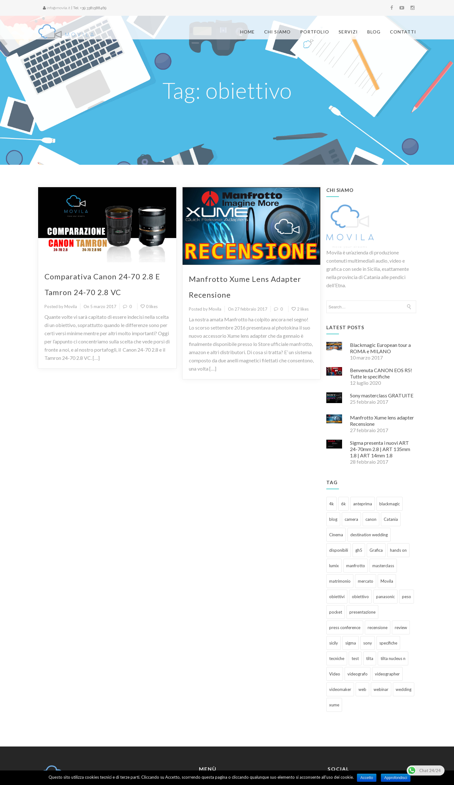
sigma (350, 602)
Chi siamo (277, 31)
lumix (334, 524)
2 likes (300, 268)
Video (334, 633)
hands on (398, 509)
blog (333, 478)
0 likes (149, 265)
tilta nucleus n (393, 617)
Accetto (366, 778)
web (362, 648)
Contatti (403, 31)
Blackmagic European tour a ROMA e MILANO (380, 307)
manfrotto (355, 524)
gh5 (358, 509)
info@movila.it (58, 8)
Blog (374, 31)
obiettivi (337, 555)
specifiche (388, 602)
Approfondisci (395, 778)
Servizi (348, 31)
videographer (387, 633)
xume (334, 664)
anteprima (362, 463)
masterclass (383, 524)
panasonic (385, 555)
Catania (391, 478)
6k (343, 463)
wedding (403, 648)
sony (367, 602)
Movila (387, 540)
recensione (377, 586)
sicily (333, 602)
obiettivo (360, 555)
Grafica (376, 509)
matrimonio (340, 540)
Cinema (336, 494)
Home (247, 31)
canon (370, 478)
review (401, 586)
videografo (357, 633)
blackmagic (389, 463)
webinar (381, 648)
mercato (365, 540)
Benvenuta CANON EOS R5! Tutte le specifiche (381, 332)
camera (351, 478)
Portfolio (314, 31)
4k (331, 463)
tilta (369, 617)
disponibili (338, 509)
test (355, 617)
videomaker (340, 648)
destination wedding (369, 494)
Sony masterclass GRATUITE (381, 355)
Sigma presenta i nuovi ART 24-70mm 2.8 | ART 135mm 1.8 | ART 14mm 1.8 (380, 408)
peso (406, 555)
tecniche (336, 617)
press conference (344, 586)
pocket (335, 571)
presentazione (362, 571)
